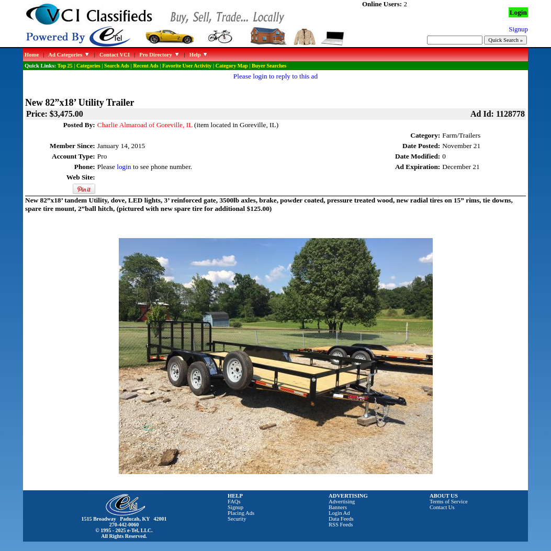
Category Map (232, 66)
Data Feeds (341, 519)
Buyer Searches (269, 66)
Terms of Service (449, 501)
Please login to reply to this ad (275, 76)
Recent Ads (145, 66)
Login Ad (339, 513)
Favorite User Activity (186, 66)
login (124, 167)
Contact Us (442, 507)
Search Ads (116, 66)
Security (237, 519)
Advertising (342, 501)
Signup (235, 507)
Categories (88, 66)
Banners (338, 507)
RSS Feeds (341, 524)
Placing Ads (241, 513)
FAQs (234, 501)
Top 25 (65, 66)
